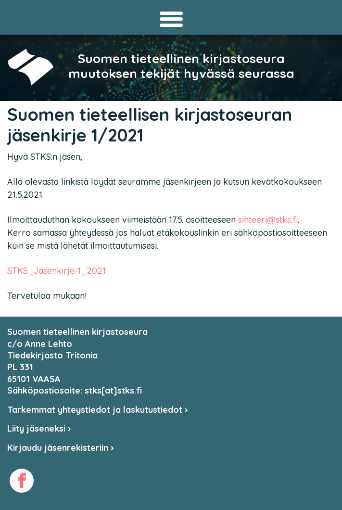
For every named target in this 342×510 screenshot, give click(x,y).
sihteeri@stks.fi (268, 219)
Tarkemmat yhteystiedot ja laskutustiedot (97, 409)
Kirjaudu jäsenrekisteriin (60, 447)
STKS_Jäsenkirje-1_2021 (56, 270)
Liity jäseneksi (39, 428)
